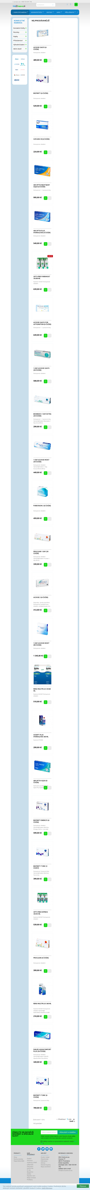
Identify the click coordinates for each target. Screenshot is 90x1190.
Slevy (15, 1157)
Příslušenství (70, 12)
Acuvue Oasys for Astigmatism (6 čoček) (42, 323)
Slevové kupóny (46, 1165)
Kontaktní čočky (37, 12)
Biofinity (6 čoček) (40, 93)
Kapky (59, 12)
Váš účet (44, 1153)
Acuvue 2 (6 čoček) (40, 597)
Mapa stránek (31, 1178)
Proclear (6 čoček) (41, 958)
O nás (29, 1170)
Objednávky (44, 1159)
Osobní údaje (45, 1157)
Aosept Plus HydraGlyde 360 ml (41, 736)
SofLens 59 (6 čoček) (41, 139)
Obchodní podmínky (30, 1167)
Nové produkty (18, 1159)
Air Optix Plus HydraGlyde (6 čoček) (42, 231)
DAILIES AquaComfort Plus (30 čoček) (42, 1050)
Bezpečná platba (30, 1173)
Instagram (51, 1149)
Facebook (39, 1149)
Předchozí (61, 1119)
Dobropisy (44, 1161)
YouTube (47, 1149)
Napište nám (31, 1176)
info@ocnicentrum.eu (65, 1170)
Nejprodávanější (19, 1161)
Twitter (43, 1149)
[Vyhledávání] (46, 5)
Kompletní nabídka (20, 12)
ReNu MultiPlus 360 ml (42, 1003)
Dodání (29, 1158)
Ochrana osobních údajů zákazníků (32, 1162)
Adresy (43, 1163)
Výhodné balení (18, 45)
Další (73, 1121)
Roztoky (50, 12)
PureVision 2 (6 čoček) (42, 506)
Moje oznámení (46, 1167)
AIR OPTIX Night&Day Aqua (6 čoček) (41, 186)
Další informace (47, 1188)
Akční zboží (17, 49)
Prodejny (30, 1179)
